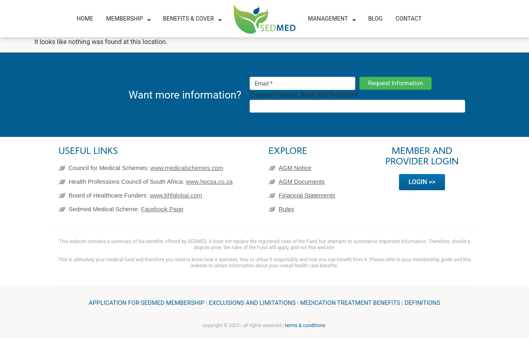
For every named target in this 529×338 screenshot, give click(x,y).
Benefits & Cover (188, 18)
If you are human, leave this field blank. (305, 95)
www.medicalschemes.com (187, 167)
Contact (409, 18)
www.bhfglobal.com (176, 195)
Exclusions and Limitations (252, 303)
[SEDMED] (264, 19)
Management (328, 18)
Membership (124, 18)
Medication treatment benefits (350, 303)
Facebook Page (162, 209)
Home (85, 18)
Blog (375, 18)
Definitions (422, 303)
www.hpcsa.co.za (209, 181)
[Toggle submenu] (149, 19)
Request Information (395, 83)
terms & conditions (305, 325)
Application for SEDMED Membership (146, 303)
